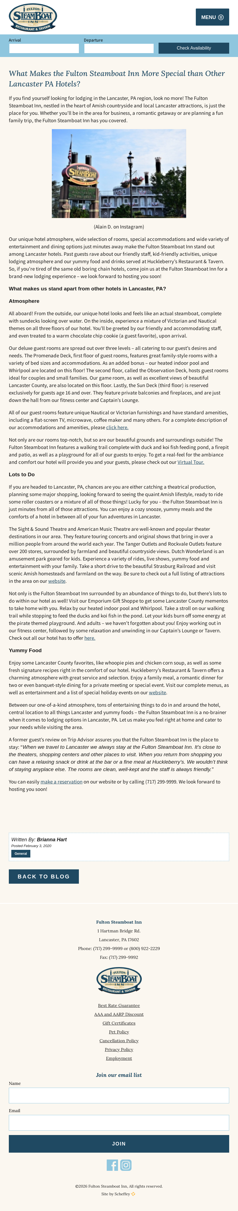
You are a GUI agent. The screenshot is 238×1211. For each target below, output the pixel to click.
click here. (117, 427)
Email (14, 1110)
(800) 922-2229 (144, 948)
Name (15, 1083)
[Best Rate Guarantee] (119, 1005)
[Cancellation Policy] (119, 1040)
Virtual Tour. (191, 462)
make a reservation (61, 781)
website (56, 581)
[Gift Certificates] (119, 1023)
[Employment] (119, 1058)
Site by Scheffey (115, 1193)
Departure (93, 40)
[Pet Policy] (119, 1031)
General (21, 854)
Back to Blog (44, 876)
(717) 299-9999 (107, 948)
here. (89, 638)
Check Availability (194, 48)
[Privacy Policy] (119, 1049)
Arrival (15, 40)
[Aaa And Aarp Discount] (119, 1014)
